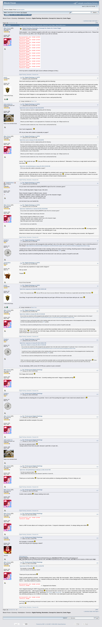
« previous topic (87, 21)
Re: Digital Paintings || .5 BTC (31, 77)
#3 (97, 105)
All (16, 22)
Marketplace (21, 18)
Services (28, 18)
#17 (97, 490)
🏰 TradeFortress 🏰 (10, 182)
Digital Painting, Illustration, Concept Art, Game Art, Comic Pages (51, 18)
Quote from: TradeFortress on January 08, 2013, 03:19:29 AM (33, 208)
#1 (97, 29)
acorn (5, 77)
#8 (97, 263)
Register (24, 14)
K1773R (6, 537)
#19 (97, 538)
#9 (97, 286)
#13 (97, 394)
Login (20, 14)
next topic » (95, 21)
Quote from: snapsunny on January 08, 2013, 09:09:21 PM (33, 343)
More (29, 14)
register (22, 9)
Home (7, 14)
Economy (14, 18)
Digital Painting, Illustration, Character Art (28, 74)
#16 (97, 466)
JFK (60, 250)
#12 (97, 370)
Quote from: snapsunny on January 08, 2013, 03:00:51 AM (33, 289)
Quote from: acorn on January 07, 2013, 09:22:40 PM (32, 107)
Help (11, 14)
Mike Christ (7, 28)
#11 (97, 340)
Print (97, 22)
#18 (97, 514)
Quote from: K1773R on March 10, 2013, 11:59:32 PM (32, 566)
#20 (97, 563)
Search (16, 14)
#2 (97, 78)
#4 (97, 137)
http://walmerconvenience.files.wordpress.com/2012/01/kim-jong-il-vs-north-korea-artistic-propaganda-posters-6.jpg (58, 245)
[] (23, 556)
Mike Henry (49, 592)
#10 (97, 311)
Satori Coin (33, 101)
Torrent (25, 12)
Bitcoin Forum (7, 18)
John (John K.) (8, 104)
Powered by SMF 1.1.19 (42, 624)
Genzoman (58, 592)
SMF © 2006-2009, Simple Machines (57, 624)
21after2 (6, 240)
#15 (97, 440)
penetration (7, 262)
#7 (97, 240)
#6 (97, 205)
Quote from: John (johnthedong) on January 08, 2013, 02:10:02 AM (35, 166)
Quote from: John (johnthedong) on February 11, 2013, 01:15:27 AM (35, 469)
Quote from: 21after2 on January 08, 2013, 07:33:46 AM (32, 314)
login (18, 9)
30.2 (22, 12)
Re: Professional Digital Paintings (32, 369)
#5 (97, 183)
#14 (97, 417)
